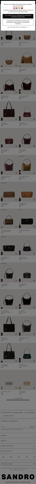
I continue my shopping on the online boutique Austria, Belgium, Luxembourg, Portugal (18, 22)
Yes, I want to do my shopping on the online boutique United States (18, 16)
